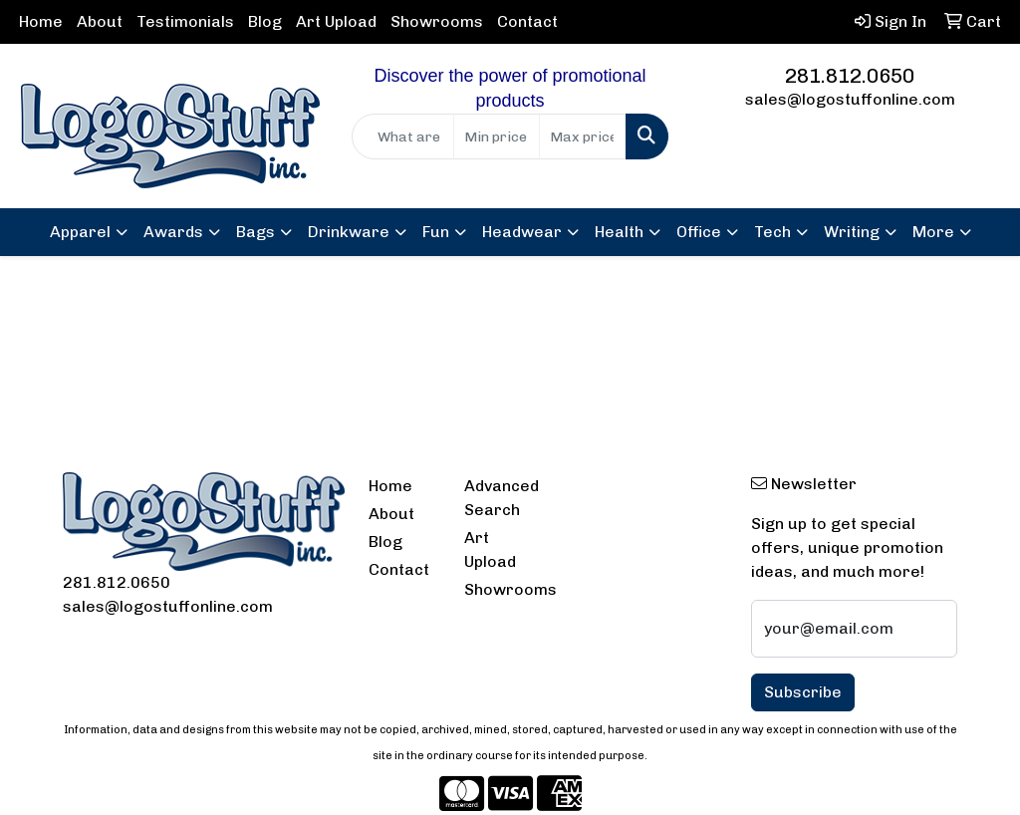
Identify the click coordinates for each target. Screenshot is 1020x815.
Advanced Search (500, 497)
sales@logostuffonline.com (850, 99)
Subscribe (803, 691)
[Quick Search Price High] (582, 136)
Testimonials (185, 21)
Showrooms (436, 21)
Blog (265, 21)
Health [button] (619, 231)
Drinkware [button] (348, 231)
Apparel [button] (80, 231)
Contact (527, 21)
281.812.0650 (849, 76)
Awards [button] (173, 231)
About (100, 21)
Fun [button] (435, 231)
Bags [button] (255, 231)
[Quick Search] (402, 136)
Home (41, 21)
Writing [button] (852, 231)
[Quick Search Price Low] (496, 136)
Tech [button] (772, 231)
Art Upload (336, 21)
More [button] (933, 231)
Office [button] (698, 231)
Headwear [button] (522, 231)
